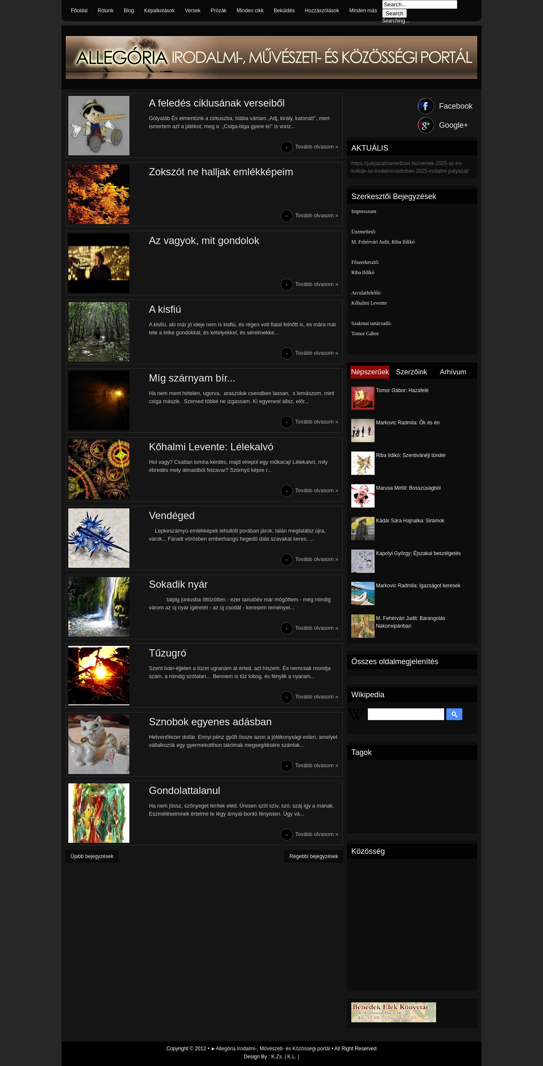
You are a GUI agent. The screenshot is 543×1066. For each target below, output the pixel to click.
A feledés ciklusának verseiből (217, 103)
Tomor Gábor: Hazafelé (402, 390)
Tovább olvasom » (317, 147)
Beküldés (284, 11)
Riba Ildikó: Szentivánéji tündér (411, 455)
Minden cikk (250, 11)
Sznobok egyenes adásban (210, 721)
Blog (129, 11)
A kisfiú (165, 309)
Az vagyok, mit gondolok (204, 240)
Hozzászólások (322, 11)
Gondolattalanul (184, 790)
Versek (193, 11)
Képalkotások (159, 11)
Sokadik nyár (178, 584)
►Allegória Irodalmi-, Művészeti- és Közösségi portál (271, 1049)
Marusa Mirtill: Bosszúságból (408, 488)
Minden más (363, 11)
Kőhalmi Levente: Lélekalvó (211, 446)
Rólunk (105, 11)
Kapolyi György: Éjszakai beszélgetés (418, 553)
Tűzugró (167, 653)
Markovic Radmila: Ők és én (407, 423)
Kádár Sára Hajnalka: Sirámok (410, 521)
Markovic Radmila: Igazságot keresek (418, 586)
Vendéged (172, 515)
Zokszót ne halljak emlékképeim (221, 171)
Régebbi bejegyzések (313, 856)
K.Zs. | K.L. (284, 1057)
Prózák (218, 11)
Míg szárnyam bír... (192, 378)
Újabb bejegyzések (91, 856)
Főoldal (79, 11)
